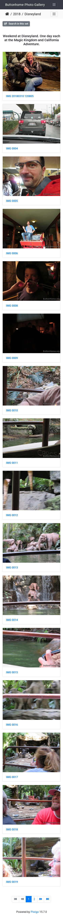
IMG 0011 (12, 462)
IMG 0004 (12, 148)
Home (7, 14)
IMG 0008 (12, 305)
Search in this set (16, 23)
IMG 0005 (12, 201)
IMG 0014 (12, 620)
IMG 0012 (12, 515)
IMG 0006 (12, 253)
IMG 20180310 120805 (20, 96)
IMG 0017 (12, 777)
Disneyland (33, 14)
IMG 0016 (12, 724)
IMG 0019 (12, 881)
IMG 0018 (12, 829)
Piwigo (35, 911)
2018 (16, 14)
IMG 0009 (12, 358)
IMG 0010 (12, 410)
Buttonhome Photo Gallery (25, 5)
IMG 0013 (12, 567)
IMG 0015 (12, 672)
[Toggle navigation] (54, 4)
